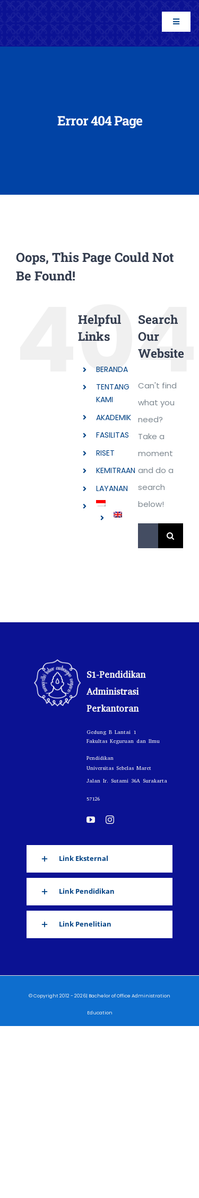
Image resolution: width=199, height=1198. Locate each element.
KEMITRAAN (115, 470)
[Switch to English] (118, 514)
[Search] (170, 535)
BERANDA (112, 369)
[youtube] (90, 819)
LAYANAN (112, 488)
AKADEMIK (113, 417)
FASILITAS (112, 435)
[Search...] (148, 535)
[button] (99, 859)
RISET (105, 453)
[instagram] (110, 819)
